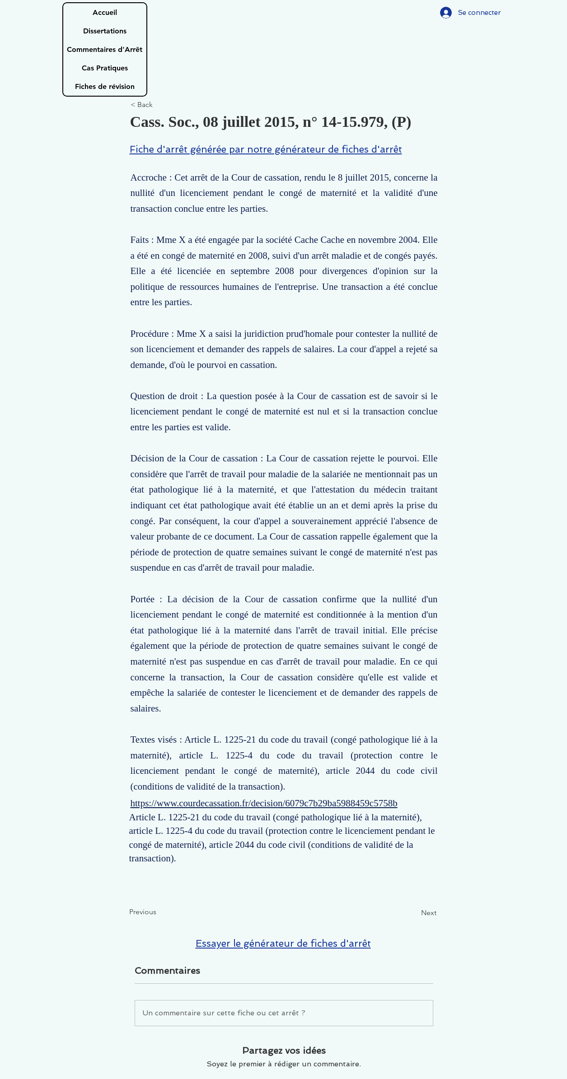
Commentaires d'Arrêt (104, 49)
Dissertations (105, 31)
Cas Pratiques (105, 68)
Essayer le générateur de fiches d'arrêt (283, 943)
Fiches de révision (105, 86)
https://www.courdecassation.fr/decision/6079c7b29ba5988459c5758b (264, 803)
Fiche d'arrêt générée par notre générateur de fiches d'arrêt (266, 149)
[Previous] (159, 912)
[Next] (413, 913)
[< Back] (160, 105)
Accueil (105, 12)
